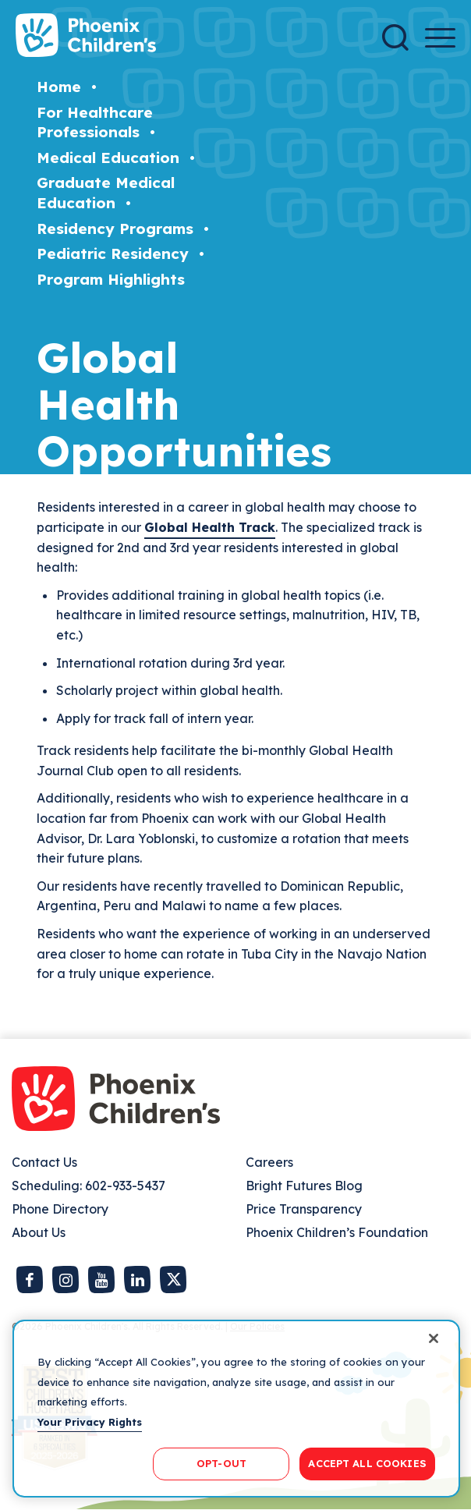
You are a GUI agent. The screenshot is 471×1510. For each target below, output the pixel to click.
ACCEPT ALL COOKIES (367, 1463)
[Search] (395, 37)
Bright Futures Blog (304, 1185)
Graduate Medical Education (106, 192)
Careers (269, 1162)
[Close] (433, 1338)
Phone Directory (60, 1209)
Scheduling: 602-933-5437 (88, 1185)
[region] (236, 1409)
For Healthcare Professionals (95, 122)
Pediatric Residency (113, 253)
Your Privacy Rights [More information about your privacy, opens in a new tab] (89, 1422)
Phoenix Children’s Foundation (337, 1232)
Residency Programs (115, 228)
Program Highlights (111, 279)
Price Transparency (304, 1209)
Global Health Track (209, 527)
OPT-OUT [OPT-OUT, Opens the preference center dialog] (221, 1463)
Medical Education (108, 157)
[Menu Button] (440, 38)
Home (59, 86)
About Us (39, 1232)
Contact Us (44, 1162)
